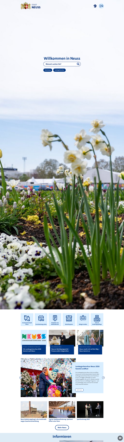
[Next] (103, 377)
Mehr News (62, 427)
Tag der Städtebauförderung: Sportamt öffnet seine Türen (61, 420)
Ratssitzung (48, 70)
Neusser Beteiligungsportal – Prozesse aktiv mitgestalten (60, 350)
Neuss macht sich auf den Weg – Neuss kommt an (89, 350)
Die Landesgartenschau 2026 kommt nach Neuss (32, 350)
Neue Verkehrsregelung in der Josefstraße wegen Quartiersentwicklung (33, 420)
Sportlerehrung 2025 (83, 419)
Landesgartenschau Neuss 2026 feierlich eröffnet (87, 367)
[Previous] (20, 377)
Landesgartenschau (59, 70)
